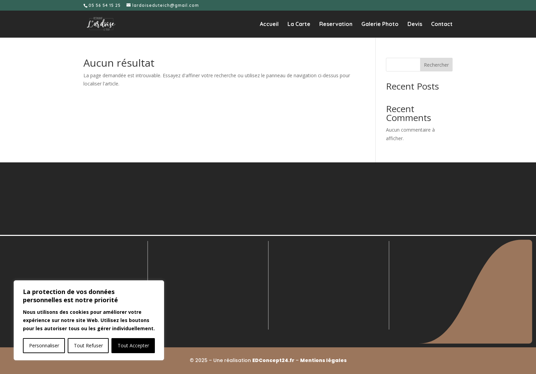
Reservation (335, 24)
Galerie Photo (380, 24)
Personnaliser (44, 345)
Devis (414, 24)
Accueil (269, 24)
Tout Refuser (88, 345)
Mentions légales (323, 360)
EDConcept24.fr (273, 360)
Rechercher (436, 65)
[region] (89, 320)
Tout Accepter (133, 345)
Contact (442, 24)
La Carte (298, 24)
